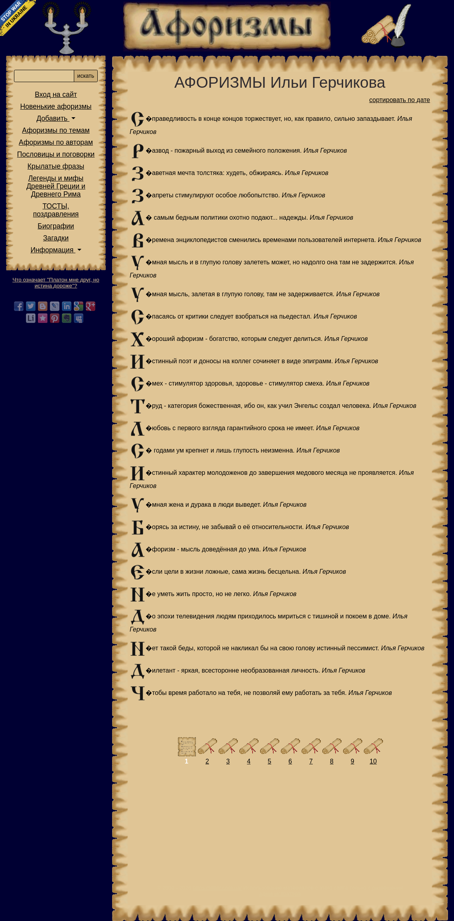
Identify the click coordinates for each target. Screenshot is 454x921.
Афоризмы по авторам (56, 142)
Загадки (56, 238)
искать (85, 76)
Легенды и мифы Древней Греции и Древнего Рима (55, 186)
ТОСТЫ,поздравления (56, 210)
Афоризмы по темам (55, 130)
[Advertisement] (280, 829)
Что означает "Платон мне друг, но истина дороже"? (55, 283)
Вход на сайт (56, 94)
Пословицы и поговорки (56, 154)
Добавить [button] (52, 118)
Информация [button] (52, 250)
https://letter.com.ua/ (217, 888)
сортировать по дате (399, 99)
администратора (279, 894)
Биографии (56, 226)
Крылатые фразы (56, 166)
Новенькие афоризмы (56, 106)
